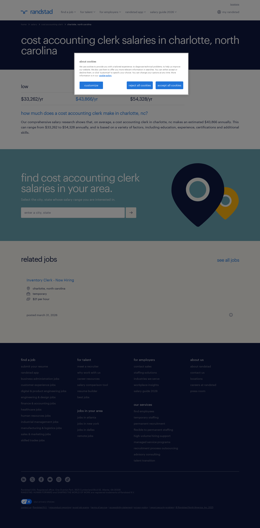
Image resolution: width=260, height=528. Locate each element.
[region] (131, 74)
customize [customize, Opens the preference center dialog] (91, 85)
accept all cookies (169, 85)
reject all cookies (140, 85)
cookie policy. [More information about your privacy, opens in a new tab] (105, 75)
